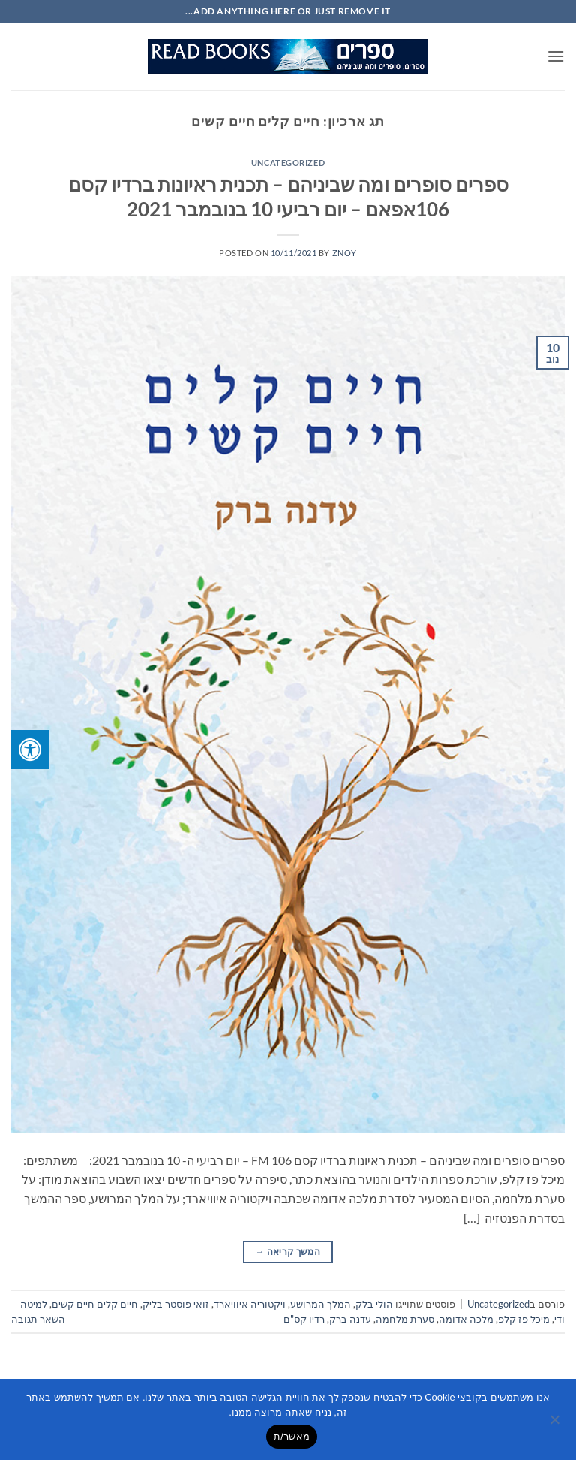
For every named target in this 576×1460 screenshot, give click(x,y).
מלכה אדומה (466, 1319)
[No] (556, 1424)
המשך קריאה (288, 1251)
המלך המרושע (320, 1304)
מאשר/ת (292, 1436)
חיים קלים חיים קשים (95, 1304)
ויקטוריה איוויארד (250, 1304)
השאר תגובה (38, 1319)
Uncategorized (288, 162)
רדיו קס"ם (304, 1319)
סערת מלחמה (405, 1319)
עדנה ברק (350, 1319)
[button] (556, 56)
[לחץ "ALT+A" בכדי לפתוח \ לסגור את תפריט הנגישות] (30, 749)
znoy (344, 253)
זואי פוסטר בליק (175, 1304)
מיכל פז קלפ (524, 1319)
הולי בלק (374, 1304)
